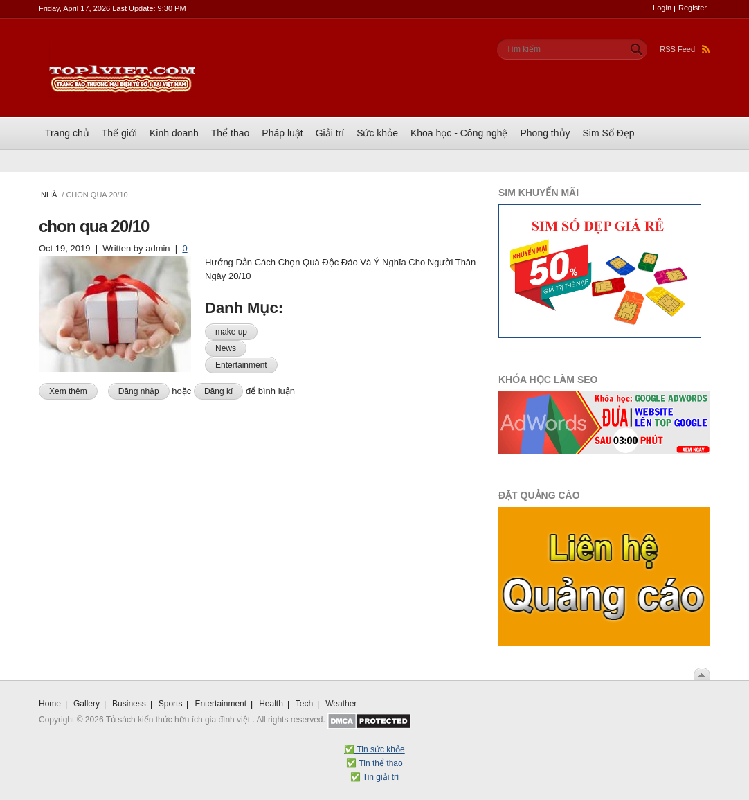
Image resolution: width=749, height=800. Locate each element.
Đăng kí (218, 391)
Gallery (86, 704)
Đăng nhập (138, 391)
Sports (171, 704)
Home (50, 704)
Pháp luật (282, 133)
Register (692, 7)
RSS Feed (685, 49)
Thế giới (119, 133)
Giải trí (330, 133)
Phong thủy (545, 133)
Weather (341, 704)
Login (662, 7)
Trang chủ (67, 133)
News (225, 348)
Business (129, 704)
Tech (304, 704)
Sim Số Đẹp (609, 133)
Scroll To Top (702, 674)
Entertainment (241, 365)
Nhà (49, 194)
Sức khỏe (377, 133)
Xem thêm (73, 390)
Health (271, 704)
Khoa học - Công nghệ (459, 133)
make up (231, 332)
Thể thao (230, 133)
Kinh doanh (174, 133)
